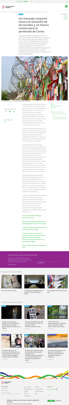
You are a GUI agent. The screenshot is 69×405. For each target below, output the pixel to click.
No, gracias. (58, 400)
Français (65, 17)
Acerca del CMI (27, 387)
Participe (37, 387)
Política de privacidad (12, 264)
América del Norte (57, 106)
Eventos (26, 393)
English (66, 16)
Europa (54, 107)
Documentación (38, 389)
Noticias (5, 11)
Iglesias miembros (28, 389)
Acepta (51, 400)
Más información (35, 403)
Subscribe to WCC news (8, 120)
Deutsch (65, 19)
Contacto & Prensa (39, 391)
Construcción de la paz (58, 112)
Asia (54, 104)
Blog (36, 393)
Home (1, 11)
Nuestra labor (27, 395)
